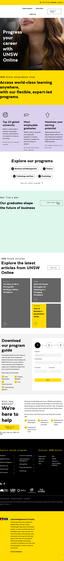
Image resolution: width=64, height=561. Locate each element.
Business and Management (26, 169)
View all (53, 267)
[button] (54, 11)
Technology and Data (24, 176)
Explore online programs (13, 450)
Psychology (46, 176)
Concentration (38, 359)
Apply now (33, 14)
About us (41, 461)
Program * (37, 351)
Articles (54, 459)
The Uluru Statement (16, 551)
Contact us (55, 461)
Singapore (60, 2)
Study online (39, 8)
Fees (39, 463)
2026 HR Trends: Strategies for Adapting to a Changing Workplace (41, 289)
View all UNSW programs (56, 464)
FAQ (53, 456)
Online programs (27, 8)
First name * (38, 367)
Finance (49, 169)
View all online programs (30, 183)
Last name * (52, 367)
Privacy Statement (5, 498)
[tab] (8, 455)
